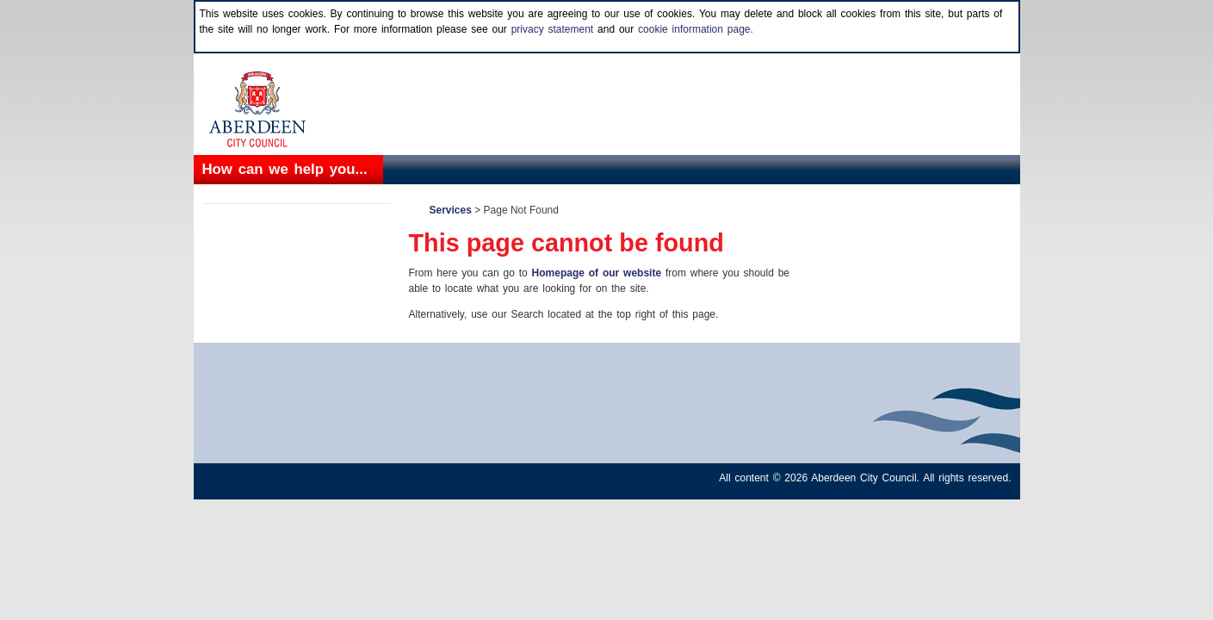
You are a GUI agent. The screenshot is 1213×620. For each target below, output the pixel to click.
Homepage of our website (597, 273)
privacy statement (552, 29)
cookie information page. (695, 29)
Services (451, 210)
